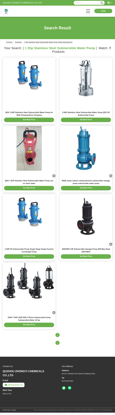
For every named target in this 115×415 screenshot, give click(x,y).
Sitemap (13, 412)
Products (18, 42)
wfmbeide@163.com (13, 387)
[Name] (102, 2)
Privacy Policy (6, 412)
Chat (103, 11)
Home (9, 42)
